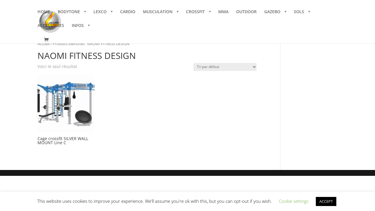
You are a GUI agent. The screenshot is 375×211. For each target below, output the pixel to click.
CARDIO (127, 12)
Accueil (44, 43)
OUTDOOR (246, 12)
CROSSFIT (195, 12)
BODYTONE (69, 12)
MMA (223, 12)
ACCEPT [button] (326, 201)
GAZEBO (272, 12)
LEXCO (100, 12)
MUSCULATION (158, 12)
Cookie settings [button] (293, 201)
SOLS (299, 12)
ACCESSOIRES (51, 25)
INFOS (78, 25)
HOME (44, 12)
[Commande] (225, 67)
